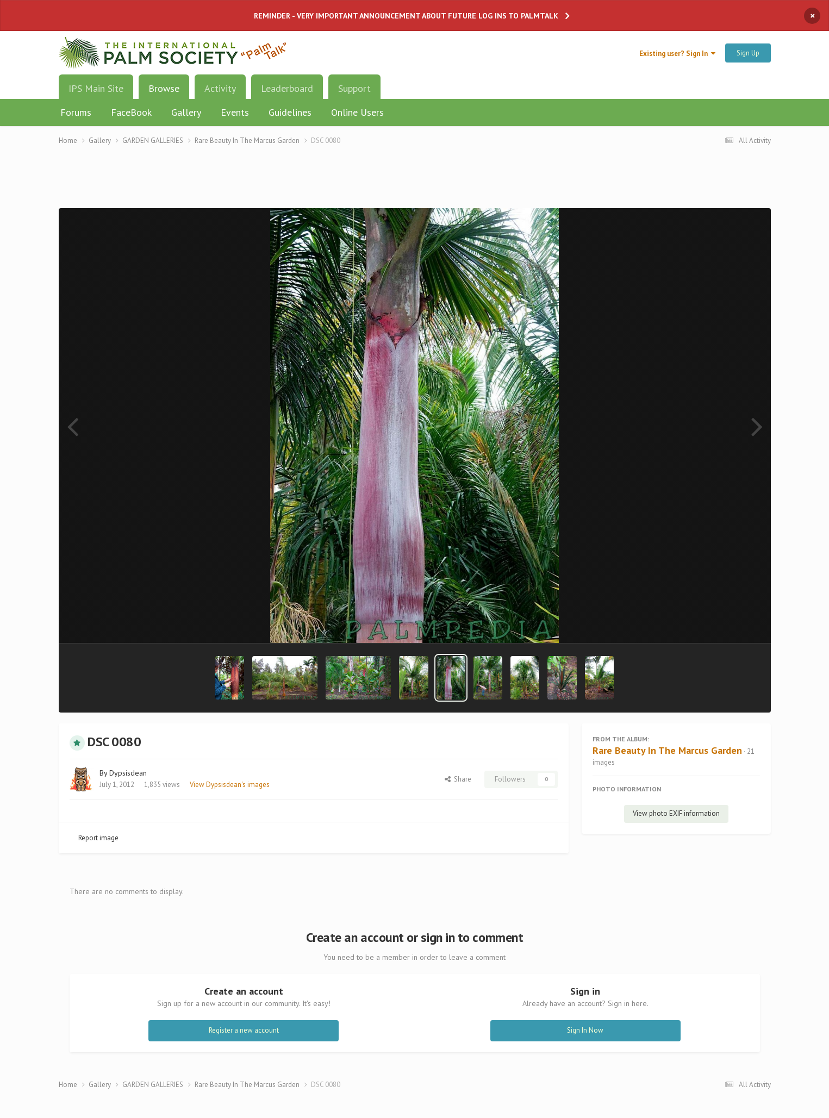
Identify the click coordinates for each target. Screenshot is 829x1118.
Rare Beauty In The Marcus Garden (667, 750)
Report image (98, 837)
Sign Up (748, 53)
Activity (220, 88)
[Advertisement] (415, 183)
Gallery (186, 112)
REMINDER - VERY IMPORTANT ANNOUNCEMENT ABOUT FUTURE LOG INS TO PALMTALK (406, 16)
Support (354, 88)
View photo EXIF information (676, 813)
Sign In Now (585, 1030)
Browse (163, 92)
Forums (75, 112)
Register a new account (244, 1030)
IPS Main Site (95, 88)
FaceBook (131, 112)
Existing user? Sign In (677, 53)
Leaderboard (287, 88)
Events (235, 112)
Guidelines (290, 112)
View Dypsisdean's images (230, 784)
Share (458, 779)
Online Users (357, 112)
